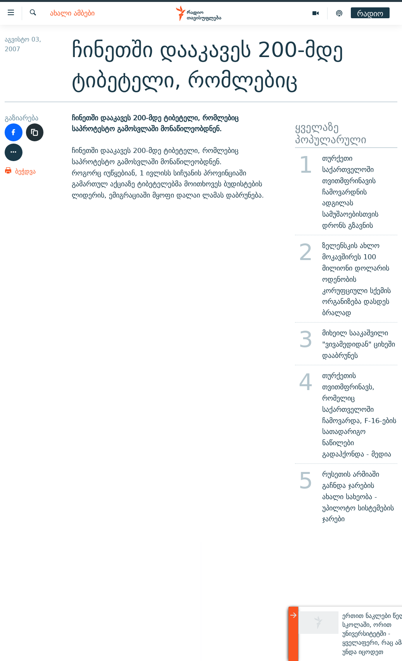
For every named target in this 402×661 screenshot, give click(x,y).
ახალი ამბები (72, 13)
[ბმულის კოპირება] (35, 132)
